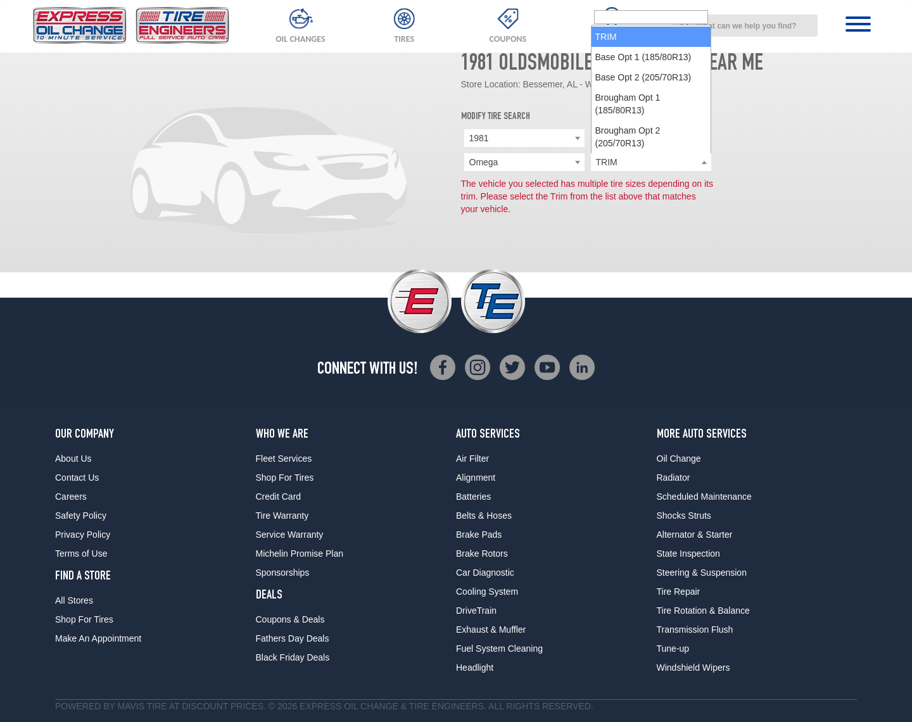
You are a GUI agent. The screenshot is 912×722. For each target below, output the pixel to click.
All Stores (74, 600)
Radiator (673, 477)
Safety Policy (80, 515)
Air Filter (472, 458)
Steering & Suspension (702, 572)
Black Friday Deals (293, 657)
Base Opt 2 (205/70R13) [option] (643, 223)
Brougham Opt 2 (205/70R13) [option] (628, 282)
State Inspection (688, 553)
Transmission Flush (695, 629)
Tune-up (673, 648)
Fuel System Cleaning (499, 648)
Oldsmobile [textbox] (618, 138)
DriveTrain (476, 610)
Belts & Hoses (484, 515)
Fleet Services (284, 458)
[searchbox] (651, 163)
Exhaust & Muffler (491, 629)
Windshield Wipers (693, 667)
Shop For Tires (84, 619)
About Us (73, 458)
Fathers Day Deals (292, 638)
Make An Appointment (98, 638)
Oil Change (679, 458)
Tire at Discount (187, 706)
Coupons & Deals (290, 619)
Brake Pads (479, 534)
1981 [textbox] (479, 138)
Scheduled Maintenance (704, 496)
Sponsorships (283, 572)
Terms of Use (81, 553)
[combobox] (745, 26)
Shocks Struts (684, 515)
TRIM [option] (606, 182)
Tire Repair (678, 591)
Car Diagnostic (485, 572)
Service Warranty (290, 534)
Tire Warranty (282, 515)
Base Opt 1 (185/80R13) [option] (643, 203)
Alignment (475, 477)
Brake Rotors (482, 553)
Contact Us (77, 477)
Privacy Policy (82, 534)
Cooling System (487, 591)
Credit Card (278, 496)
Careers (71, 496)
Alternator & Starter (695, 534)
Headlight (474, 667)
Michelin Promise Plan (300, 553)
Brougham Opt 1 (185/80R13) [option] (628, 249)
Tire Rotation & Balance (703, 610)
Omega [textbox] (483, 162)
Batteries (473, 496)
